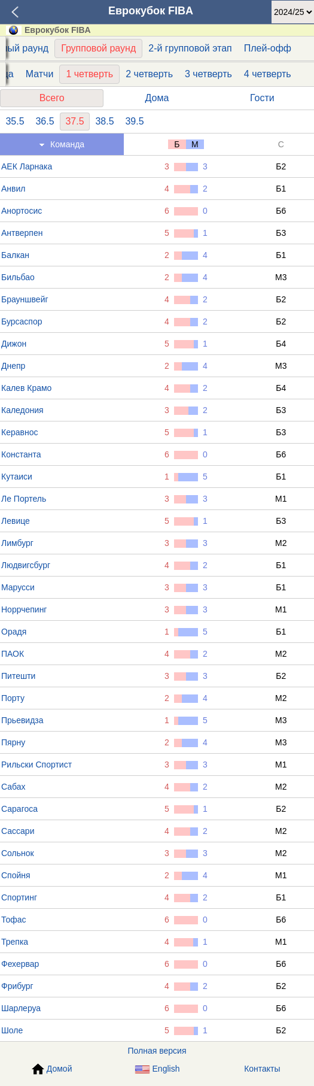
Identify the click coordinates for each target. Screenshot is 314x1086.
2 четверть (149, 74)
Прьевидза (22, 720)
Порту (13, 698)
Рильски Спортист (36, 764)
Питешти (18, 676)
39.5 (134, 121)
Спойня (16, 875)
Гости (262, 98)
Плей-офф (267, 48)
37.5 (74, 121)
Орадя (13, 631)
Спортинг (19, 897)
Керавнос (19, 432)
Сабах (13, 786)
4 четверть (267, 74)
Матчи (40, 74)
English (157, 1069)
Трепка (14, 942)
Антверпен (21, 233)
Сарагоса (19, 809)
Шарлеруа (21, 1008)
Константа (21, 454)
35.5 (14, 121)
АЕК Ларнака (26, 166)
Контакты (262, 1068)
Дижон (13, 343)
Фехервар (20, 964)
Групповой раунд (98, 48)
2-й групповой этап (190, 48)
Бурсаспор (21, 321)
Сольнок (17, 853)
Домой (52, 1069)
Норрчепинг (24, 609)
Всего (52, 98)
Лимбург (17, 543)
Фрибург (17, 986)
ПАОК (12, 654)
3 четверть (208, 74)
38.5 (104, 121)
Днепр (13, 366)
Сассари (17, 831)
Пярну (13, 742)
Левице (15, 521)
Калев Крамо (26, 388)
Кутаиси (16, 476)
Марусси (18, 587)
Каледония (22, 410)
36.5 (44, 121)
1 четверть (89, 74)
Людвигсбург (25, 565)
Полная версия (157, 1050)
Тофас (13, 919)
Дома (157, 98)
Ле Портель (23, 498)
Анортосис (21, 211)
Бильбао (18, 277)
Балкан (15, 255)
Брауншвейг (24, 299)
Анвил (13, 188)
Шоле (12, 1030)
